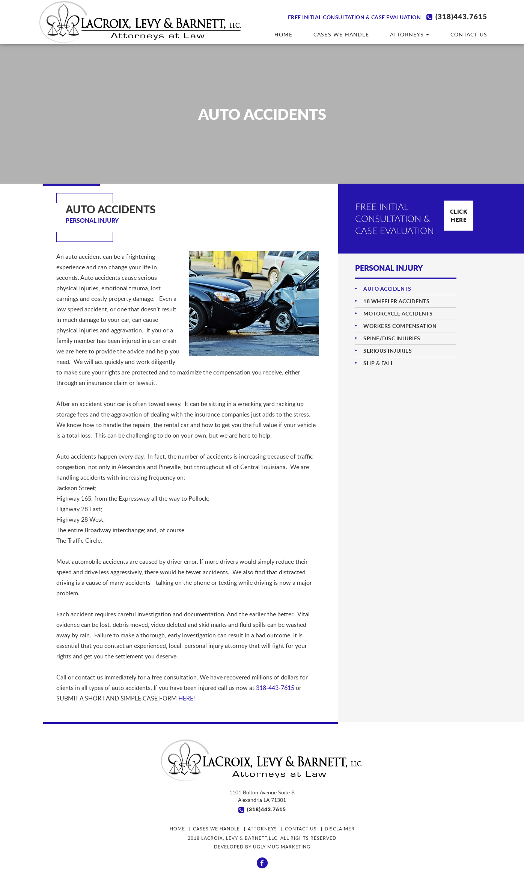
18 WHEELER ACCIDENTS (396, 301)
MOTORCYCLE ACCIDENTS (397, 313)
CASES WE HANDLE (341, 34)
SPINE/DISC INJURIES (391, 338)
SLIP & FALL (378, 363)
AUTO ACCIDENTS (387, 288)
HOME (283, 34)
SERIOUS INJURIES (387, 350)
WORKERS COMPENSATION (400, 325)
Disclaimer (340, 829)
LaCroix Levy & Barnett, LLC (140, 22)
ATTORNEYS (409, 34)
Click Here (459, 215)
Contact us (468, 34)
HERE (185, 698)
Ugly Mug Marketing (281, 847)
